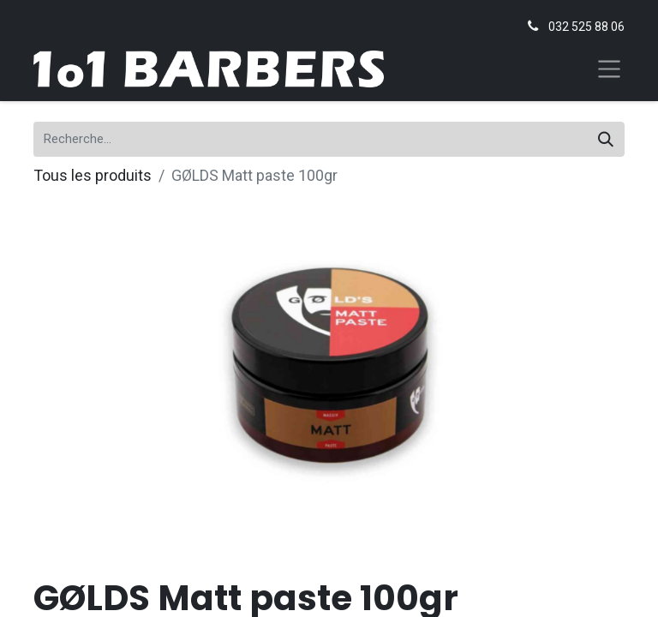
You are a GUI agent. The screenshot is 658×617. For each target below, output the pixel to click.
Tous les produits (92, 175)
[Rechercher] (606, 139)
